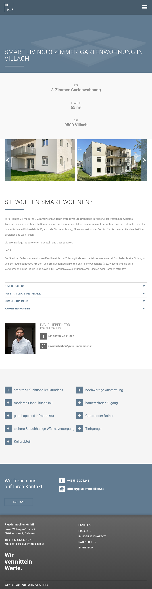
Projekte (84, 530)
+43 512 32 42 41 (22, 539)
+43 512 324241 (78, 480)
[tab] (76, 286)
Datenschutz (87, 542)
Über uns (84, 525)
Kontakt (19, 501)
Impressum (85, 547)
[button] (8, 160)
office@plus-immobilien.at (85, 488)
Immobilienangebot (92, 536)
